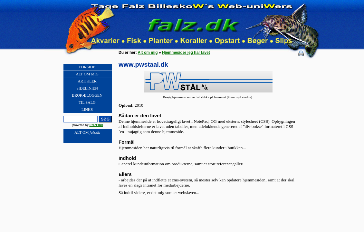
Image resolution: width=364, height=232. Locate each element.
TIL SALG (87, 102)
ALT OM (87, 132)
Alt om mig (148, 52)
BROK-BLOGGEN (87, 95)
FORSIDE (87, 67)
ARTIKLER (87, 81)
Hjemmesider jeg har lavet (186, 52)
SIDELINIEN (87, 88)
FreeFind (96, 125)
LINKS (87, 109)
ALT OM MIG (87, 74)
